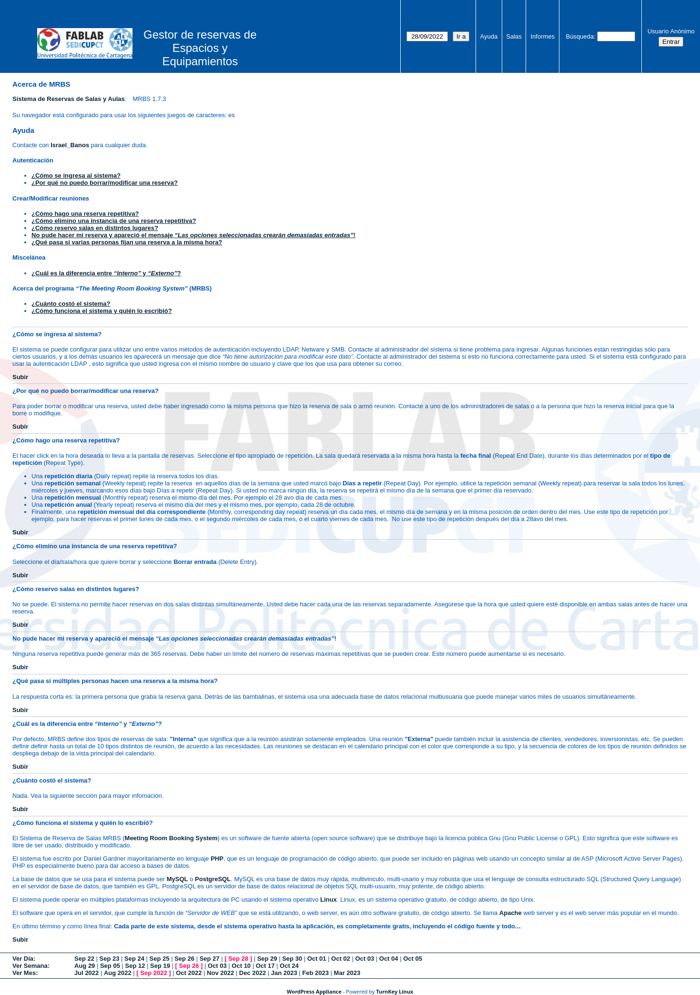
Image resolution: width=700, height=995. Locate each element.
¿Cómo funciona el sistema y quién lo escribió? (101, 310)
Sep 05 (110, 965)
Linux (328, 899)
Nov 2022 (220, 972)
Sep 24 (134, 958)
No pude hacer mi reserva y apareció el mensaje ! (193, 235)
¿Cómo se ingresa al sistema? (76, 175)
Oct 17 (265, 965)
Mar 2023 (347, 972)
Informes (543, 36)
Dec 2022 (252, 972)
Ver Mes (24, 972)
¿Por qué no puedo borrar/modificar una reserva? (104, 182)
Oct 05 (412, 958)
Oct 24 (289, 965)
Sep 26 (184, 958)
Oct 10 (241, 965)
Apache (510, 912)
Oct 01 (316, 958)
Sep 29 (267, 958)
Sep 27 (210, 958)
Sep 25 (160, 958)
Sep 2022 (153, 972)
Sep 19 (160, 965)
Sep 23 (110, 958)
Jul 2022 (86, 972)
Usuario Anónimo (671, 31)
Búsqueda (580, 36)
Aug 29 (84, 965)
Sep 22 (84, 958)
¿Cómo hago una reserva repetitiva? (85, 213)
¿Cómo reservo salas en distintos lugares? (94, 227)
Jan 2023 (284, 972)
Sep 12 (135, 965)
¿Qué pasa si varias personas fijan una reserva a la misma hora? (126, 242)
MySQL (177, 879)
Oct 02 (340, 958)
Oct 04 (388, 958)
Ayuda (489, 36)
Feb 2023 (315, 972)
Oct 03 (364, 958)
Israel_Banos (70, 145)
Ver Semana (30, 965)
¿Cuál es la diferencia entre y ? (106, 273)
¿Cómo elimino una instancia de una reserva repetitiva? (113, 220)
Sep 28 (238, 958)
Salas (514, 36)
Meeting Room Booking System (171, 838)
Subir (20, 377)
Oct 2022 (189, 972)
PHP (217, 858)
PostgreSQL (213, 879)
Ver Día (22, 958)
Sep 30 (292, 958)
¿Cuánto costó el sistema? (70, 303)
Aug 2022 (118, 972)
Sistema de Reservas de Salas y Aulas (68, 98)
